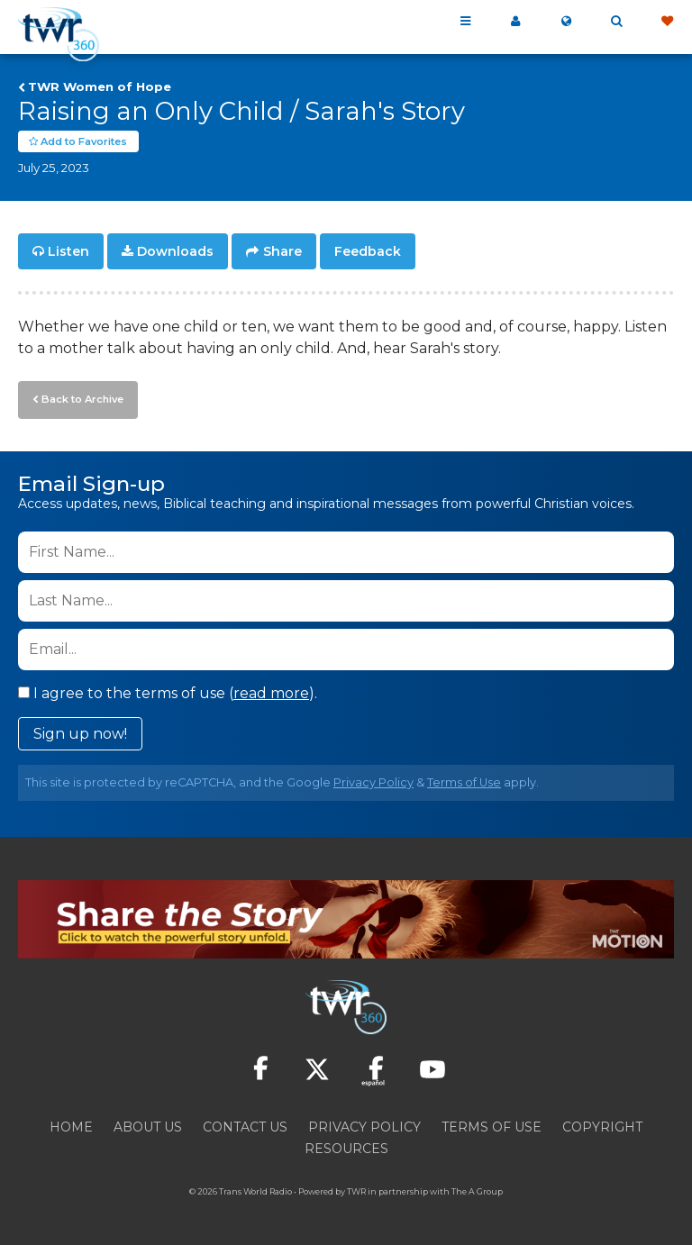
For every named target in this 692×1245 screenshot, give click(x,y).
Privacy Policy (373, 781)
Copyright (602, 1126)
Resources (346, 1148)
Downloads (175, 252)
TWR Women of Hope (99, 86)
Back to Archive (82, 399)
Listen (68, 252)
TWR (356, 1190)
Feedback (367, 252)
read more (271, 692)
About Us (148, 1126)
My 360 (515, 21)
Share (282, 252)
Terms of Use (464, 781)
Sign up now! (80, 732)
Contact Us (245, 1126)
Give (666, 21)
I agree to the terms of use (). (167, 692)
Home (71, 1126)
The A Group (477, 1190)
